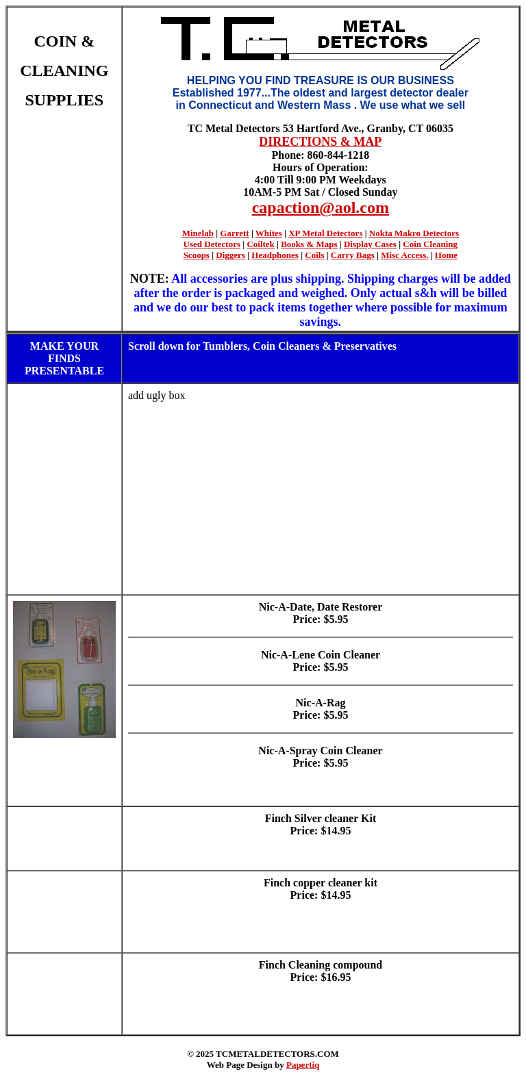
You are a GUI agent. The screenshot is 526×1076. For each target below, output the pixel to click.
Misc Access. (404, 255)
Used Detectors (212, 244)
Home (446, 255)
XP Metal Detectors (325, 233)
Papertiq (302, 1065)
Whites (268, 233)
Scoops (197, 255)
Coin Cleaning (430, 244)
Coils (314, 255)
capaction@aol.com (320, 207)
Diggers (230, 255)
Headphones (275, 255)
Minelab (198, 233)
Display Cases (370, 244)
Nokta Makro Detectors (414, 233)
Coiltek (260, 244)
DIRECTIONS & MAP (320, 142)
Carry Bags (353, 255)
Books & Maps (309, 244)
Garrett (234, 233)
